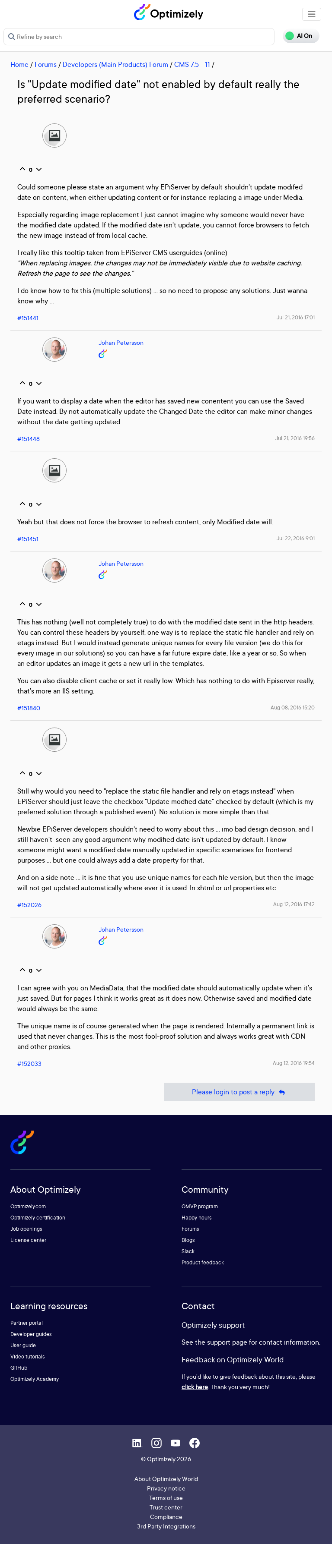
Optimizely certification (37, 1217)
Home (19, 64)
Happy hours (197, 1217)
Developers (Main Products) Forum (115, 64)
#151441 (27, 318)
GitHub (18, 1367)
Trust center (166, 1507)
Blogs (188, 1240)
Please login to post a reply (239, 1092)
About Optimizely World (166, 1479)
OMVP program (200, 1206)
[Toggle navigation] (311, 14)
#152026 (29, 905)
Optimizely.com (28, 1206)
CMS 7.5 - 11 (192, 64)
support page (227, 1342)
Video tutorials (27, 1356)
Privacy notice (166, 1488)
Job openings (26, 1228)
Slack (188, 1251)
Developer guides (31, 1334)
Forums (46, 64)
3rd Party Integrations (166, 1526)
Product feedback (203, 1262)
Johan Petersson (121, 342)
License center (28, 1240)
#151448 (28, 439)
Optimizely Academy (34, 1379)
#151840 (28, 708)
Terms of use (166, 1498)
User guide (23, 1345)
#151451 (27, 539)
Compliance (166, 1516)
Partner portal (26, 1323)
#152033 (29, 1063)
